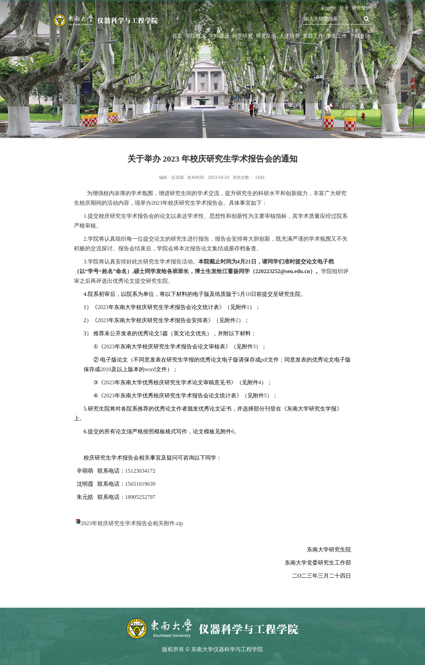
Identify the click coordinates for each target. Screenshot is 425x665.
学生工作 (336, 36)
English (329, 7)
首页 (177, 36)
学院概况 (195, 36)
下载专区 (360, 36)
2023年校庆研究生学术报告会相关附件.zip (132, 523)
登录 (344, 7)
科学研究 (242, 36)
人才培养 (289, 36)
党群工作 (313, 36)
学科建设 (219, 36)
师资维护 (361, 7)
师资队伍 (266, 36)
